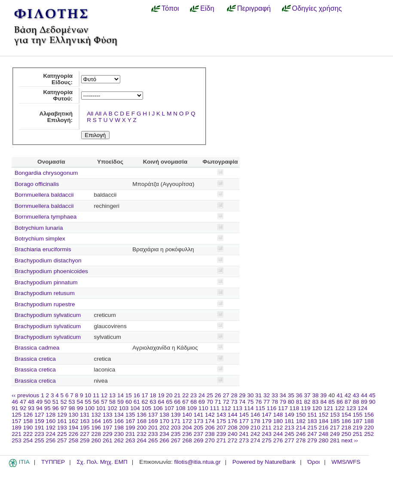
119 (306, 408)
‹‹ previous (25, 395)
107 (169, 408)
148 (278, 414)
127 (39, 414)
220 (369, 427)
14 (120, 395)
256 (51, 440)
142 (210, 414)
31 (258, 395)
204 (187, 427)
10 (88, 395)
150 (301, 414)
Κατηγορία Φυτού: (58, 95)
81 (299, 402)
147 (267, 414)
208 (233, 427)
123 (351, 408)
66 (177, 402)
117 (283, 408)
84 (323, 402)
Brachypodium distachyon (48, 260)
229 (108, 434)
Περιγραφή (254, 8)
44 (364, 395)
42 (347, 395)
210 (255, 427)
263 (130, 440)
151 (312, 414)
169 (153, 421)
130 (74, 414)
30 (250, 395)
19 (161, 395)
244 (278, 434)
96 (55, 408)
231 (130, 434)
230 (119, 434)
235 (176, 434)
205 (199, 427)
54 (79, 402)
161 (62, 421)
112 (226, 408)
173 (199, 421)
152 (324, 414)
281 (335, 440)
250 (346, 434)
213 (289, 427)
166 (119, 421)
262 (119, 440)
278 (301, 440)
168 (141, 421)
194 (74, 427)
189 (16, 427)
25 (210, 395)
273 (244, 440)
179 (267, 421)
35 (291, 395)
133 (108, 414)
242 (255, 434)
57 (104, 402)
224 (51, 434)
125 (16, 414)
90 (372, 402)
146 (255, 414)
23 (193, 395)
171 (176, 421)
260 (96, 440)
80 (291, 402)
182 (301, 421)
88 (356, 402)
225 (62, 434)
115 (260, 408)
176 (233, 421)
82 (307, 402)
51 (55, 402)
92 (23, 408)
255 (39, 440)
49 (39, 402)
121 (328, 408)
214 (301, 427)
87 (347, 402)
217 (335, 427)
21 (177, 395)
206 (210, 427)
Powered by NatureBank (264, 462)
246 (301, 434)
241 (244, 434)
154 (346, 414)
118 (294, 408)
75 (250, 402)
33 (274, 395)
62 (145, 402)
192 (51, 427)
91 (15, 408)
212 (278, 427)
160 (51, 421)
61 (137, 402)
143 (221, 414)
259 (85, 440)
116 (272, 408)
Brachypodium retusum (45, 293)
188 (369, 421)
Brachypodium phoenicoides (51, 271)
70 (210, 402)
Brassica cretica (35, 359)
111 (215, 408)
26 (218, 395)
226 (74, 434)
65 (169, 402)
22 (185, 395)
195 (85, 427)
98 (72, 408)
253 (16, 440)
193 (62, 427)
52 (64, 402)
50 (47, 402)
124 (363, 408)
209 (244, 427)
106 (158, 408)
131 (85, 414)
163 (85, 421)
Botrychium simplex (40, 238)
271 (221, 440)
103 (124, 408)
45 (372, 395)
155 (358, 414)
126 (28, 414)
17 (145, 395)
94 (39, 408)
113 (237, 408)
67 (185, 402)
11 (96, 395)
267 (176, 440)
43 (356, 395)
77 (266, 402)
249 (335, 434)
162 (74, 421)
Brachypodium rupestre (45, 304)
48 (31, 402)
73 (234, 402)
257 (62, 440)
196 (96, 427)
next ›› (349, 440)
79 (283, 402)
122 (340, 408)
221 (16, 434)
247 (312, 434)
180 (278, 421)
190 (28, 427)
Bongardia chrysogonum (46, 173)
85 (332, 402)
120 (317, 408)
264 (141, 440)
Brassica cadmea (37, 347)
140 (187, 414)
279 (312, 440)
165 (108, 421)
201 (153, 427)
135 (130, 414)
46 (15, 402)
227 (85, 434)
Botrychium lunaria (39, 228)
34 (283, 395)
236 (187, 434)
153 (335, 414)
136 (141, 414)
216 (324, 427)
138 (164, 414)
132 (96, 414)
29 (242, 395)
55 (88, 402)
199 (130, 427)
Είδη (207, 8)
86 (339, 402)
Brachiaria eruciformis (43, 249)
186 (346, 421)
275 (267, 440)
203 (176, 427)
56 (96, 402)
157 (16, 421)
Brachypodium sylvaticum (48, 315)
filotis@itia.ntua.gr (197, 462)
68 (193, 402)
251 (358, 434)
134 (119, 414)
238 (210, 434)
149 (289, 414)
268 (187, 440)
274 (255, 440)
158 (28, 421)
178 (255, 421)
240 (233, 434)
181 (289, 421)
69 (201, 402)
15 (128, 395)
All (90, 113)
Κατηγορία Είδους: (58, 79)
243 (267, 434)
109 (192, 408)
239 (221, 434)
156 (369, 414)
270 (210, 440)
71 (218, 402)
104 (135, 408)
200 (141, 427)
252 (369, 434)
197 (108, 427)
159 (39, 421)
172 (187, 421)
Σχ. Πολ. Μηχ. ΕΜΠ (101, 462)
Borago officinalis (37, 184)
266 (164, 440)
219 (358, 427)
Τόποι (170, 8)
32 (266, 395)
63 (153, 402)
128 (51, 414)
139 (176, 414)
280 (324, 440)
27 (226, 395)
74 (242, 402)
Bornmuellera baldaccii (44, 195)
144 (233, 414)
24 (201, 395)
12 (104, 395)
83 (315, 402)
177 (244, 421)
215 (312, 427)
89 (364, 402)
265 (153, 440)
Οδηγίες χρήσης (317, 8)
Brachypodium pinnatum (46, 282)
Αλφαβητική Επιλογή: (56, 116)
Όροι (314, 462)
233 (153, 434)
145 (244, 414)
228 (96, 434)
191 (39, 427)
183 (312, 421)
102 (112, 408)
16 (137, 395)
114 (249, 408)
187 (358, 421)
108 (181, 408)
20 (169, 395)
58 (112, 402)
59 (120, 402)
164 (96, 421)
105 (147, 408)
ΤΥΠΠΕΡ (53, 462)
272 (233, 440)
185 (335, 421)
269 (199, 440)
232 (141, 434)
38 (315, 395)
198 (119, 427)
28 (234, 395)
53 (72, 402)
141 (199, 414)
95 (47, 408)
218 (346, 427)
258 (74, 440)
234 (164, 434)
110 (203, 408)
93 (31, 408)
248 (324, 434)
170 (164, 421)
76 (258, 402)
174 (210, 421)
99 (79, 408)
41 (339, 395)
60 (128, 402)
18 (153, 395)
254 (28, 440)
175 (221, 421)
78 (274, 402)
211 (267, 427)
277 (289, 440)
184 (324, 421)
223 (39, 434)
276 (278, 440)
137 (153, 414)
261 (108, 440)
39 (323, 395)
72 (226, 402)
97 (64, 408)
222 (28, 434)
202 (164, 427)
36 (299, 395)
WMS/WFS (346, 462)
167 (130, 421)
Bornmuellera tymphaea (45, 216)
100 (89, 408)
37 (307, 395)
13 (112, 395)
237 (199, 434)
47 (23, 402)
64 (161, 402)
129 (62, 414)
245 (289, 434)
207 (221, 427)
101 (101, 408)
